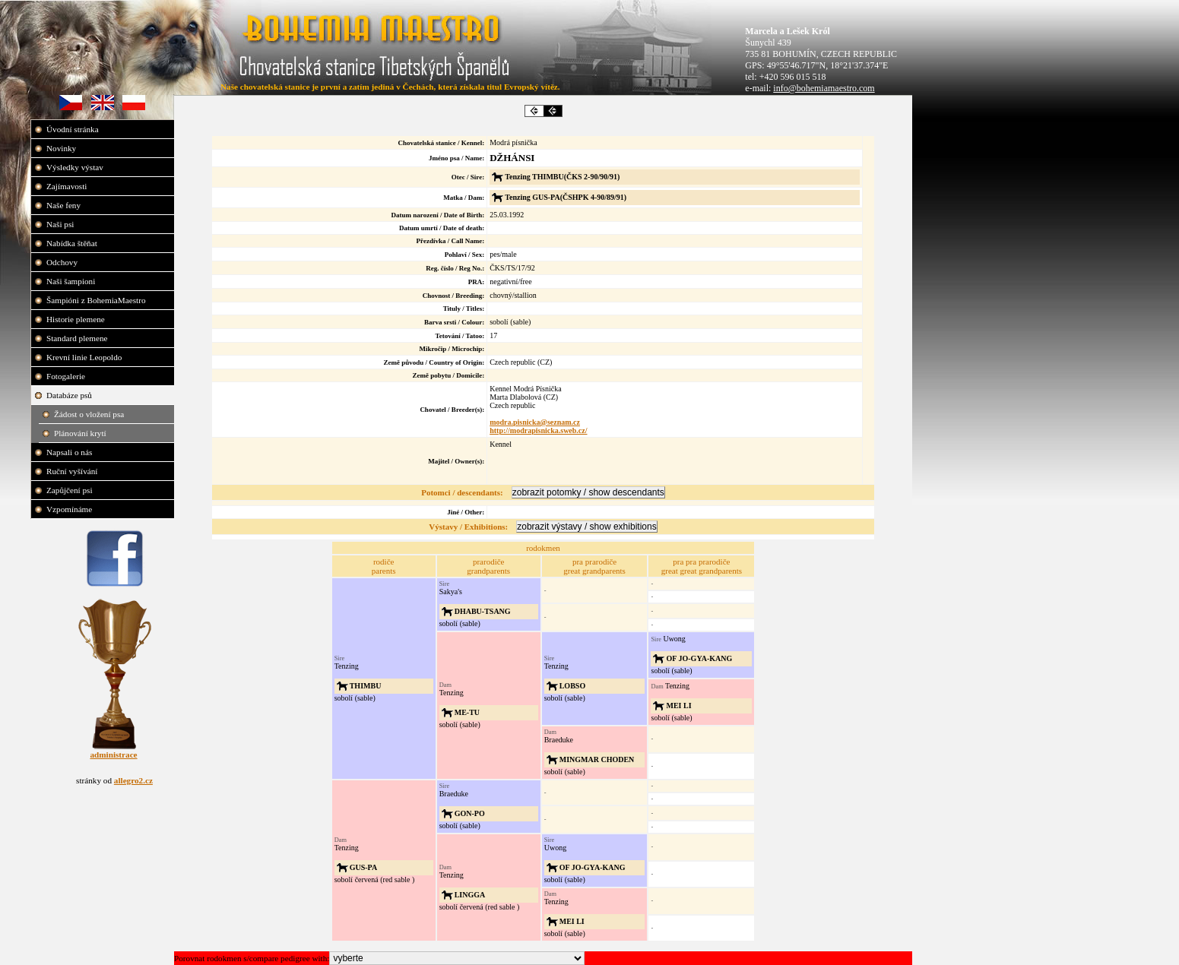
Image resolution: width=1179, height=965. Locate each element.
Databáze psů (70, 395)
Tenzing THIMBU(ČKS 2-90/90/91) (562, 176)
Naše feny (64, 205)
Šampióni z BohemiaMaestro (96, 300)
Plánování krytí (81, 433)
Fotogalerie (66, 376)
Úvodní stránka (73, 129)
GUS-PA (363, 867)
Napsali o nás (70, 452)
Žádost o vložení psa (90, 414)
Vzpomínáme (70, 509)
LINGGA (470, 895)
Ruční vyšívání (71, 471)
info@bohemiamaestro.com (823, 88)
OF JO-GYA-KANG (699, 658)
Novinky (62, 148)
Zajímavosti (67, 186)
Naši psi (61, 224)
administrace (113, 754)
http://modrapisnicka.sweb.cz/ (538, 430)
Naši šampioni (71, 281)
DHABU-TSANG (483, 611)
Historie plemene (76, 319)
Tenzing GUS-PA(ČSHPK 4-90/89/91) (565, 197)
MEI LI (678, 705)
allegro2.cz (133, 780)
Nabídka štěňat (73, 243)
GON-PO (470, 813)
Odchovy (63, 262)
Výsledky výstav (76, 167)
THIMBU (366, 686)
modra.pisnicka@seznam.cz (535, 422)
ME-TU (467, 712)
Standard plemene (77, 338)
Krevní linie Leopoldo (85, 357)
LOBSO (572, 686)
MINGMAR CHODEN (597, 759)
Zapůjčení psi (70, 490)
